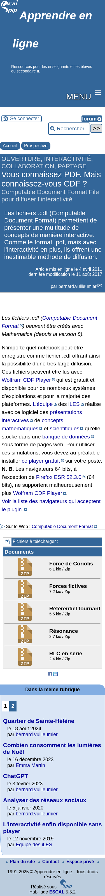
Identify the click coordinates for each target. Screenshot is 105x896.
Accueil (10, 145)
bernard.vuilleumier (78, 286)
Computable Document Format (62, 526)
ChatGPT (15, 776)
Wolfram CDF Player (26, 380)
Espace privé (78, 861)
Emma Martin (30, 765)
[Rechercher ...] (69, 128)
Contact (49, 861)
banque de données (66, 437)
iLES (74, 404)
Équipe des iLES (34, 844)
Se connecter (24, 118)
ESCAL (56, 892)
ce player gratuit (41, 461)
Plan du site (21, 861)
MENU (78, 96)
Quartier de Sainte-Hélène (38, 721)
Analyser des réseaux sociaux (44, 800)
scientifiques (65, 428)
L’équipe (43, 404)
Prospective (36, 145)
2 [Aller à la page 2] (13, 706)
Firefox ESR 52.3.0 (58, 477)
